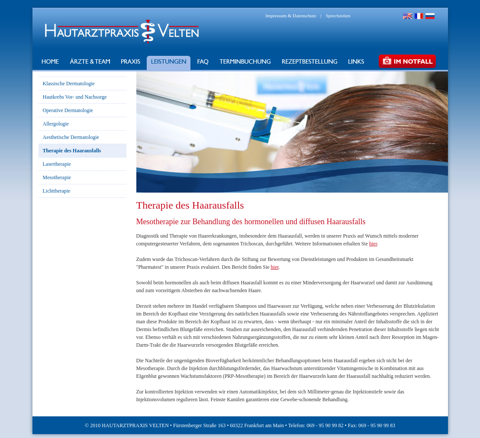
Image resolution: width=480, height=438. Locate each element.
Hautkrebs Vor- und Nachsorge (75, 97)
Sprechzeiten (338, 15)
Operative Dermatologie (68, 110)
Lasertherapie (57, 164)
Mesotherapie (57, 177)
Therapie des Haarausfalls (72, 151)
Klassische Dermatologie (69, 84)
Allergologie (56, 124)
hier (373, 244)
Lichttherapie (57, 191)
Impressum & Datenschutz (290, 15)
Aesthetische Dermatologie (71, 137)
